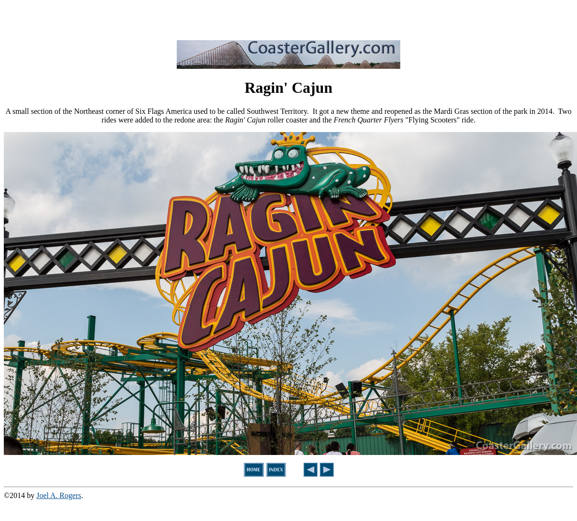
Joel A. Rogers (58, 495)
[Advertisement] (288, 18)
